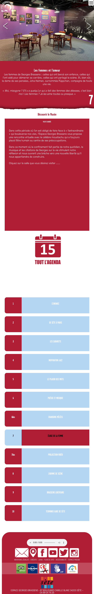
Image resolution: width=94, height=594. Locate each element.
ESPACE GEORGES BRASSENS (24, 590)
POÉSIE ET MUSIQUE (55, 398)
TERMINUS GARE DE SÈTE (55, 511)
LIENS (40, 559)
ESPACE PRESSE (74, 559)
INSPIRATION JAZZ (55, 360)
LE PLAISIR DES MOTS (55, 379)
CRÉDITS (33, 559)
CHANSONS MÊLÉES (55, 417)
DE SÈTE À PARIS (55, 323)
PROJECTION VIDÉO (55, 455)
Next (88, 26)
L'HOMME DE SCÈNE (55, 474)
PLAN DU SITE (49, 559)
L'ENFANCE (55, 304)
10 (13, 511)
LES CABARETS (55, 341)
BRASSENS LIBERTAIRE (55, 492)
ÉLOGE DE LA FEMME (55, 436)
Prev (5, 26)
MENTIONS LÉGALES (21, 559)
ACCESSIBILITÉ (61, 559)
